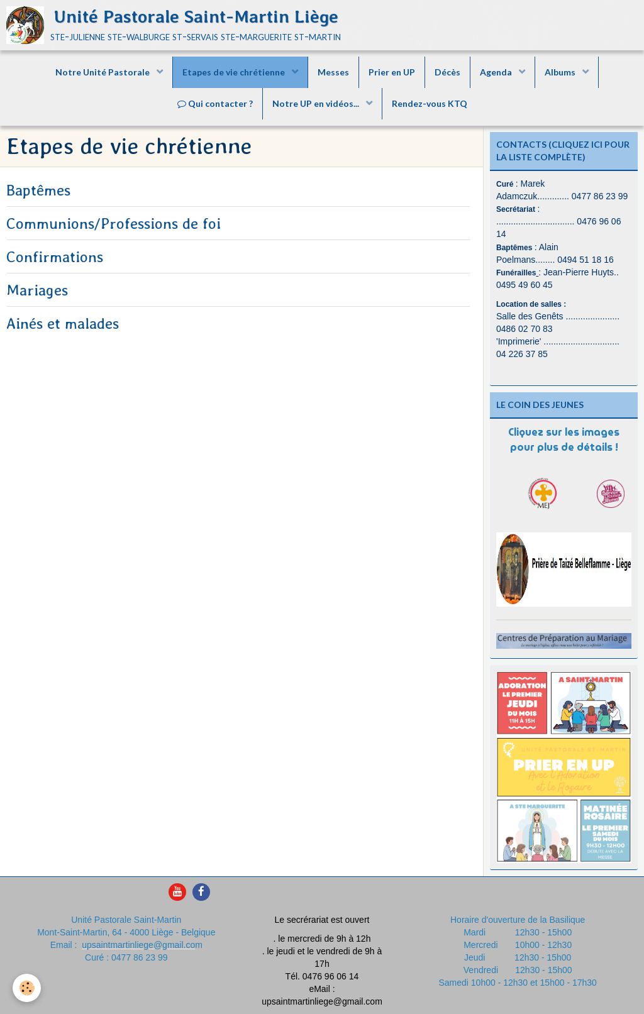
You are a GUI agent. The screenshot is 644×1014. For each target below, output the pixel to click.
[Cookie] (27, 988)
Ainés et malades (62, 323)
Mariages (37, 290)
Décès (447, 72)
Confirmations (54, 257)
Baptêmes (38, 190)
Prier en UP (392, 72)
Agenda (497, 72)
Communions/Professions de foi (113, 223)
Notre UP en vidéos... (316, 103)
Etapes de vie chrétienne (234, 72)
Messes (333, 72)
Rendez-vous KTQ (429, 103)
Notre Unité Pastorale (103, 72)
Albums (561, 72)
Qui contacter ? (215, 103)
